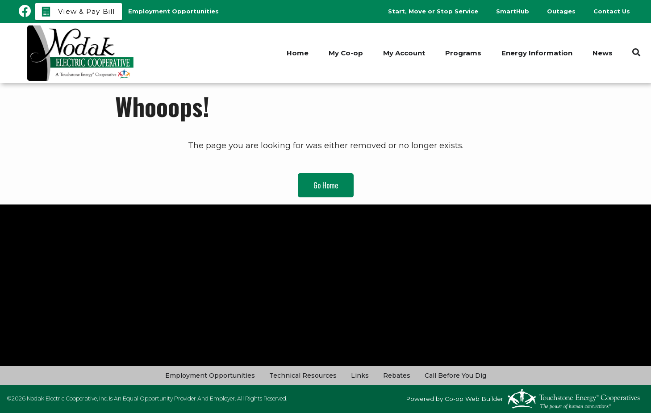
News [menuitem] (603, 53)
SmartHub (512, 11)
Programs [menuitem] (463, 53)
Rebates (396, 375)
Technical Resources (303, 375)
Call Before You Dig (455, 375)
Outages (561, 11)
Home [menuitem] (298, 53)
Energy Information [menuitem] (536, 53)
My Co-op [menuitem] (346, 53)
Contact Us (611, 11)
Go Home (325, 185)
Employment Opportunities (210, 375)
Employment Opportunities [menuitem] (173, 11)
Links (360, 375)
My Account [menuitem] (404, 53)
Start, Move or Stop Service (433, 11)
